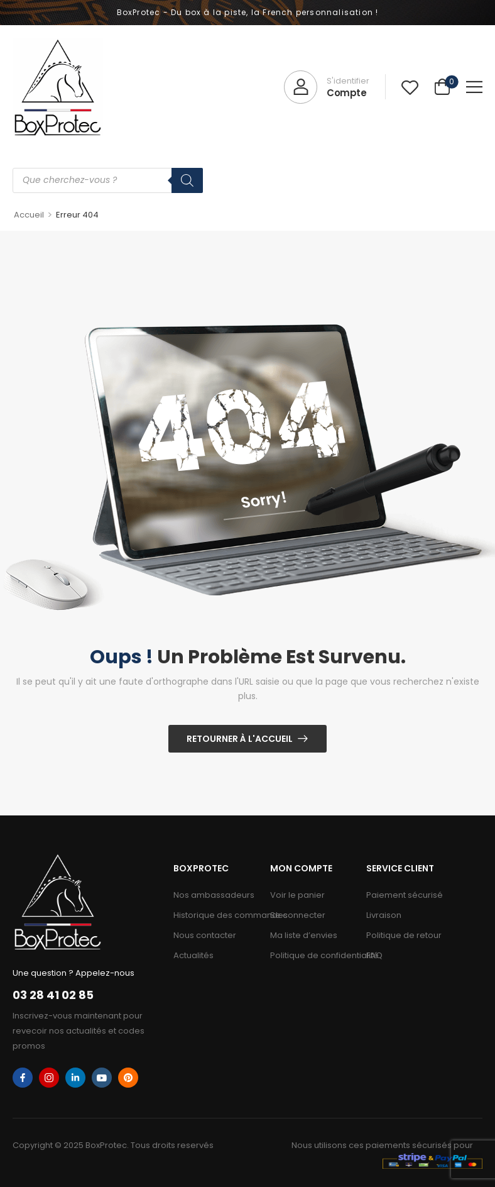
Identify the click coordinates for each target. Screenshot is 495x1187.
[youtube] (102, 1078)
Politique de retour (404, 935)
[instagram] (49, 1078)
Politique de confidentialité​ (312, 955)
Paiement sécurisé (404, 895)
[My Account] (326, 87)
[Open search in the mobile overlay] (108, 180)
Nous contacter (204, 935)
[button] (474, 87)
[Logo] (58, 87)
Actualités (193, 955)
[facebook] (23, 1078)
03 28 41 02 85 (53, 995)
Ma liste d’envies (303, 935)
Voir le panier (297, 895)
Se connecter (297, 915)
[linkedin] (75, 1078)
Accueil (29, 215)
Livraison (383, 915)
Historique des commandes (215, 915)
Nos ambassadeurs (213, 895)
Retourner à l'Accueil (240, 738)
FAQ (374, 955)
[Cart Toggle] (442, 87)
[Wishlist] (409, 87)
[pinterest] (128, 1078)
